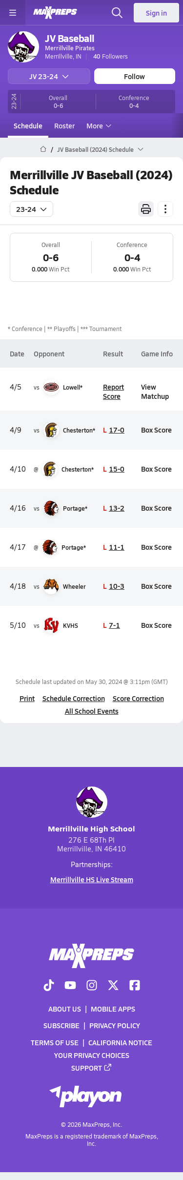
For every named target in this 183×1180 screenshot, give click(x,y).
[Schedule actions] (165, 209)
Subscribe (61, 1025)
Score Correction (138, 698)
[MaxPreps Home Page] (43, 149)
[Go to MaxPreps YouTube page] (70, 986)
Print (27, 698)
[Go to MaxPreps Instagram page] (92, 986)
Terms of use (55, 1042)
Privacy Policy (114, 1025)
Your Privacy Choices (91, 1055)
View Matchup (155, 391)
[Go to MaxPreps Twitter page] (113, 986)
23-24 (31, 209)
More (97, 125)
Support (91, 1068)
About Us (64, 1009)
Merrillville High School (91, 810)
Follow (134, 76)
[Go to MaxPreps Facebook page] (135, 986)
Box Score (156, 430)
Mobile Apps (113, 1009)
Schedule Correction (73, 698)
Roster (64, 125)
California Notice (120, 1042)
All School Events (92, 710)
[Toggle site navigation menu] (12, 12)
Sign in (156, 13)
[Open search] (117, 12)
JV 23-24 (49, 76)
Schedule (28, 125)
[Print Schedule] (146, 209)
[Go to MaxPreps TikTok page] (49, 986)
